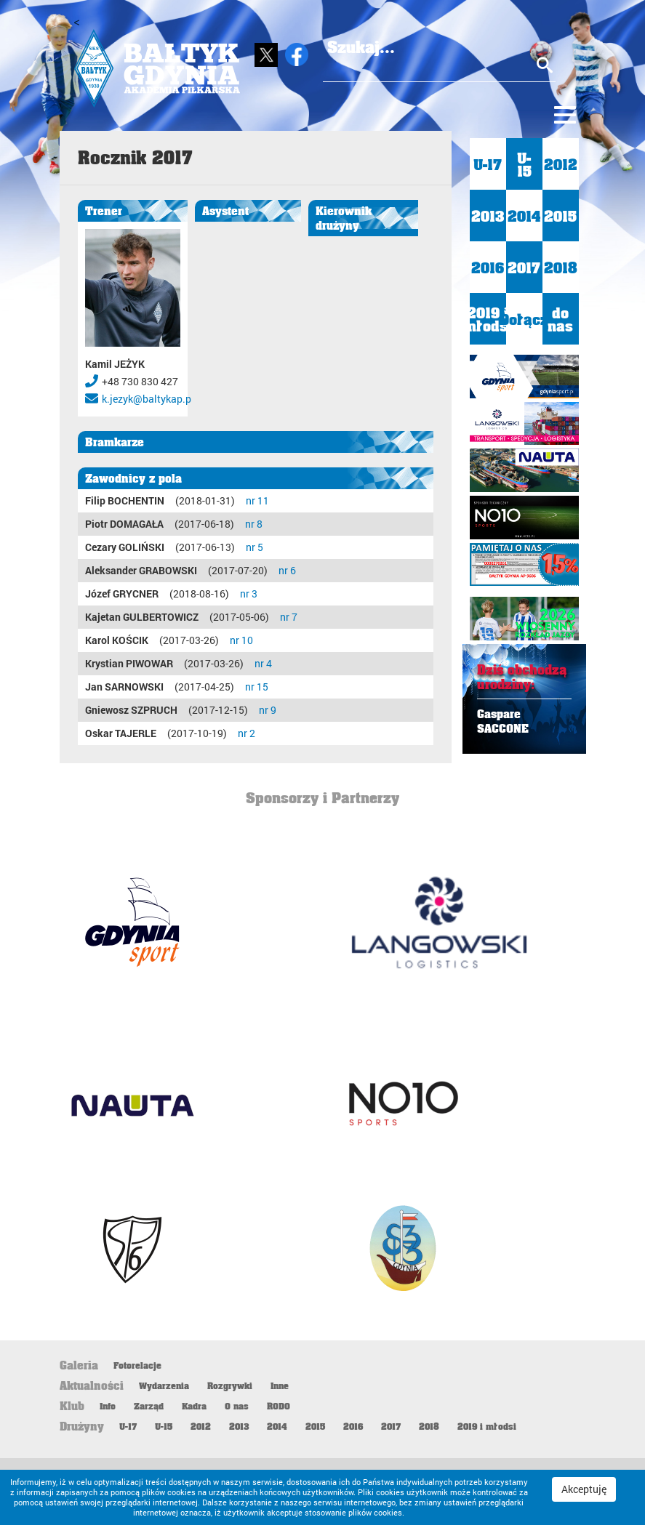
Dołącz (524, 319)
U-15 (524, 164)
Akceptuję (583, 1489)
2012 (560, 164)
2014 (524, 215)
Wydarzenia (164, 1385)
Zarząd (149, 1406)
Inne (280, 1385)
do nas (560, 319)
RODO (278, 1406)
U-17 (487, 164)
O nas (237, 1406)
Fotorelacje (137, 1365)
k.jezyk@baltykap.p (146, 399)
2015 (560, 215)
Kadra (194, 1406)
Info (108, 1406)
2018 (560, 267)
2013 (487, 215)
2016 (487, 267)
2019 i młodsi (488, 319)
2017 (524, 267)
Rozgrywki (229, 1385)
